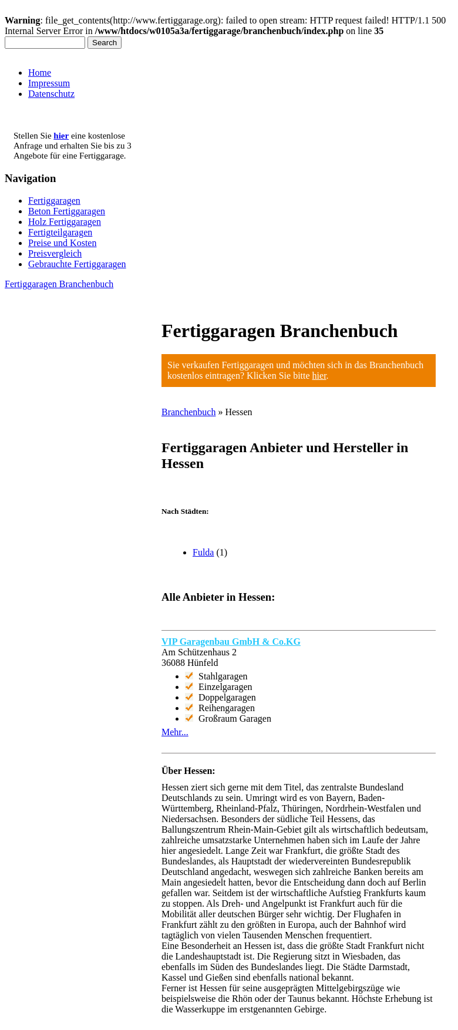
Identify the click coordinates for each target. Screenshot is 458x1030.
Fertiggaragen (54, 201)
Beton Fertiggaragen (66, 211)
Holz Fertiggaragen (64, 222)
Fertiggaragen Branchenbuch (59, 284)
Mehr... (174, 732)
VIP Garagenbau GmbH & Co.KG (231, 642)
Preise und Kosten (62, 243)
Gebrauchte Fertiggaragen (77, 264)
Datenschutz (51, 94)
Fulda (203, 552)
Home (39, 73)
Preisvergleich (55, 253)
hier (319, 376)
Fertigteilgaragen (60, 232)
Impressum (49, 83)
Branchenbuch (188, 412)
